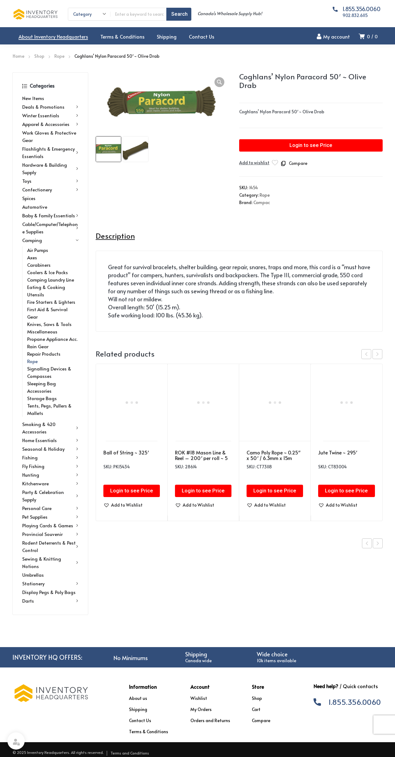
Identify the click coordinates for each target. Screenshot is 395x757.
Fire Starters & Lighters (51, 302)
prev (366, 354)
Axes (32, 257)
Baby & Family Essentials (50, 215)
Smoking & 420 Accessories (50, 428)
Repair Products (43, 353)
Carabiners (39, 264)
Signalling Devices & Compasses (49, 372)
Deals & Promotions (50, 107)
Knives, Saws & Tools (49, 324)
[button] (219, 82)
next (377, 354)
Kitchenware (50, 483)
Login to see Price (310, 145)
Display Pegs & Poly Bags (49, 592)
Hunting (50, 475)
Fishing (50, 457)
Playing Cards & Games (50, 525)
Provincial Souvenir (50, 534)
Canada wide (198, 660)
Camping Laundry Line (50, 279)
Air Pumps (37, 250)
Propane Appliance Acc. (52, 339)
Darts (50, 600)
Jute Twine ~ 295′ (337, 452)
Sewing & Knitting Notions (50, 562)
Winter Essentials (50, 115)
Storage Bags (42, 398)
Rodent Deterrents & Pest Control (50, 546)
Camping (50, 240)
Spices (28, 198)
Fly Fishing (50, 466)
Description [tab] (115, 236)
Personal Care (50, 508)
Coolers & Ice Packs (47, 272)
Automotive (34, 206)
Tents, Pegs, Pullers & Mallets (49, 409)
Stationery (50, 583)
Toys (50, 181)
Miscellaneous (42, 331)
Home (18, 56)
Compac (261, 202)
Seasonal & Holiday (50, 449)
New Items (33, 98)
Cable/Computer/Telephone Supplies (50, 228)
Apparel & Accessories (50, 124)
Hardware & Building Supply (50, 168)
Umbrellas (33, 574)
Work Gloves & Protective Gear (49, 136)
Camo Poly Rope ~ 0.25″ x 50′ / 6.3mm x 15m (273, 455)
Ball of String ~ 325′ (126, 452)
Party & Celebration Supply (50, 496)
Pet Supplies (50, 517)
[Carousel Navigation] (371, 354)
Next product (378, 543)
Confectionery (50, 189)
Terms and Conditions (129, 753)
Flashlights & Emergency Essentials (50, 152)
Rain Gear (37, 346)
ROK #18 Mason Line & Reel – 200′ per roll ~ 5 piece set (201, 458)
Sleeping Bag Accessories (41, 387)
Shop (39, 56)
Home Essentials (50, 440)
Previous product (367, 543)
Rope (59, 56)
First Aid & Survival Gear (47, 313)
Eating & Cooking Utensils (46, 291)
